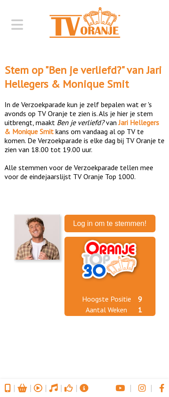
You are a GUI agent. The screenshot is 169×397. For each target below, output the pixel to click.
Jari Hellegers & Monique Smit (83, 77)
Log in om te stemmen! (109, 223)
